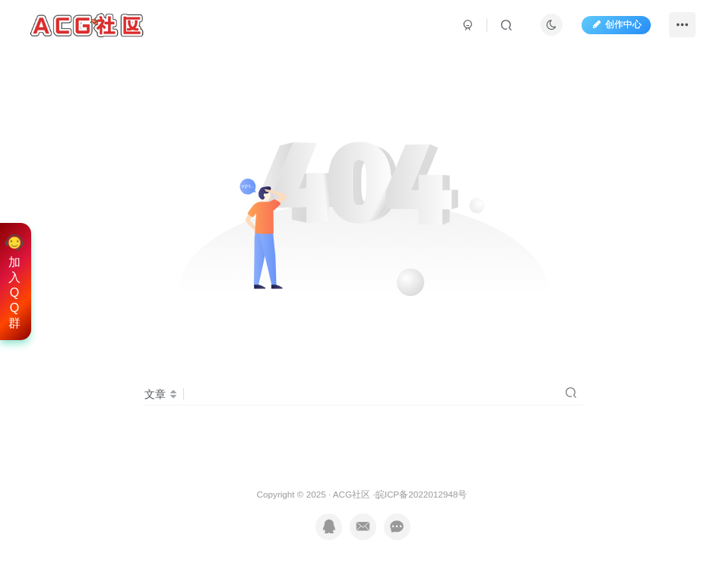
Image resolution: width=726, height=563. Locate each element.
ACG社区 (351, 494)
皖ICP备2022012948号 (421, 494)
